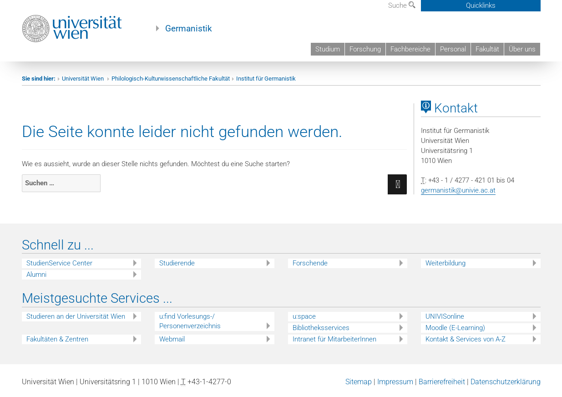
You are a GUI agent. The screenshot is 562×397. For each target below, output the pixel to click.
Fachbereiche (410, 49)
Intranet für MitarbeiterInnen (334, 339)
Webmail (172, 339)
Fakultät (487, 49)
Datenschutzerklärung (506, 381)
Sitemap (358, 381)
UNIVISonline (444, 316)
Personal (453, 49)
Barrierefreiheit (442, 381)
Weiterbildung (445, 263)
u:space (304, 316)
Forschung (365, 49)
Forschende (310, 263)
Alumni (36, 274)
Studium (327, 49)
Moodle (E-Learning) (455, 328)
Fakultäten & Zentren (57, 339)
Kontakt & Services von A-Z (465, 339)
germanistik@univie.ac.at (458, 190)
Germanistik (188, 29)
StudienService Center (59, 263)
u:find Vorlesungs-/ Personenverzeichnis (190, 321)
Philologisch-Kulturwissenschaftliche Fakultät (170, 78)
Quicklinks (481, 5)
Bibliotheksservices (321, 328)
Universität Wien (83, 78)
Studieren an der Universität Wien (75, 316)
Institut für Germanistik (266, 78)
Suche (401, 5)
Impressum (395, 381)
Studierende (177, 263)
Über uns (522, 49)
